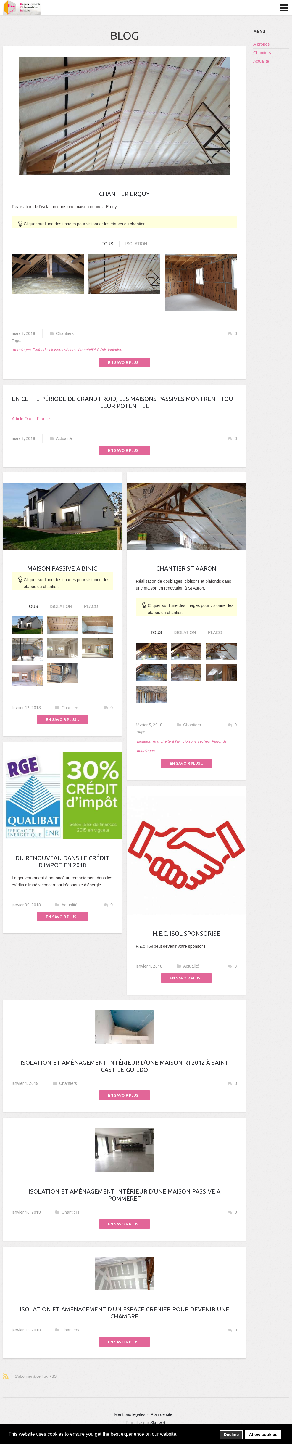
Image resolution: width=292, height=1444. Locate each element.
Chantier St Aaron (186, 568)
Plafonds (40, 350)
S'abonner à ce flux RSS (36, 1376)
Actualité (61, 438)
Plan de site (161, 1414)
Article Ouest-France (31, 418)
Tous (107, 243)
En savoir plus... (124, 362)
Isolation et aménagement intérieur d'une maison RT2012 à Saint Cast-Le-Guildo (124, 1066)
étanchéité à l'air (92, 350)
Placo (91, 606)
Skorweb (158, 1422)
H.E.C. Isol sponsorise (186, 933)
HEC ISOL (22, 7)
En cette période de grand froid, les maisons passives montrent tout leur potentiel (124, 402)
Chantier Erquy (124, 193)
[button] (179, 1434)
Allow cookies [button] (263, 1434)
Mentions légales (129, 1414)
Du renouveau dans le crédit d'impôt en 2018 (62, 861)
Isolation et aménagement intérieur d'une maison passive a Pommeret (124, 1195)
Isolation (136, 243)
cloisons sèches (63, 350)
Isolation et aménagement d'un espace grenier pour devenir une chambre (124, 1313)
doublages (22, 350)
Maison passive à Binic (62, 568)
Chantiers (62, 333)
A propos (261, 44)
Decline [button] (231, 1434)
